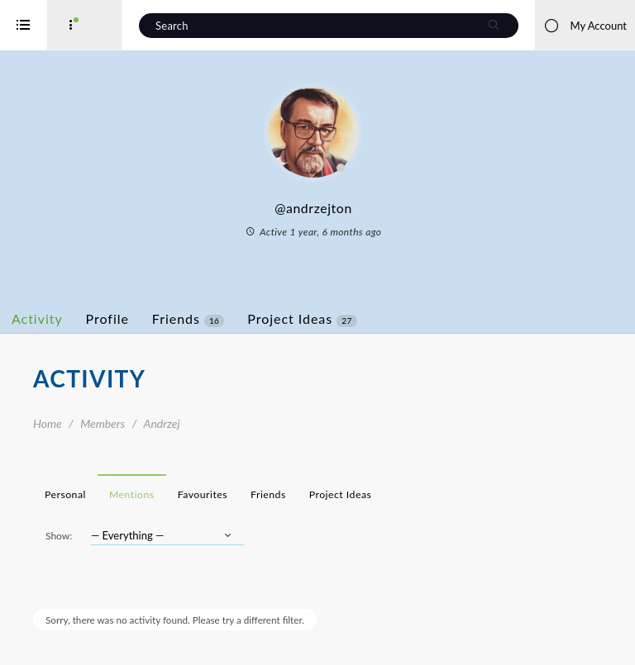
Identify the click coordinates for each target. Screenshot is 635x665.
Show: (125, 536)
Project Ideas (368, 319)
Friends (254, 319)
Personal (131, 494)
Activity (103, 318)
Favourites (269, 494)
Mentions (198, 494)
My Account (585, 25)
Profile (173, 318)
